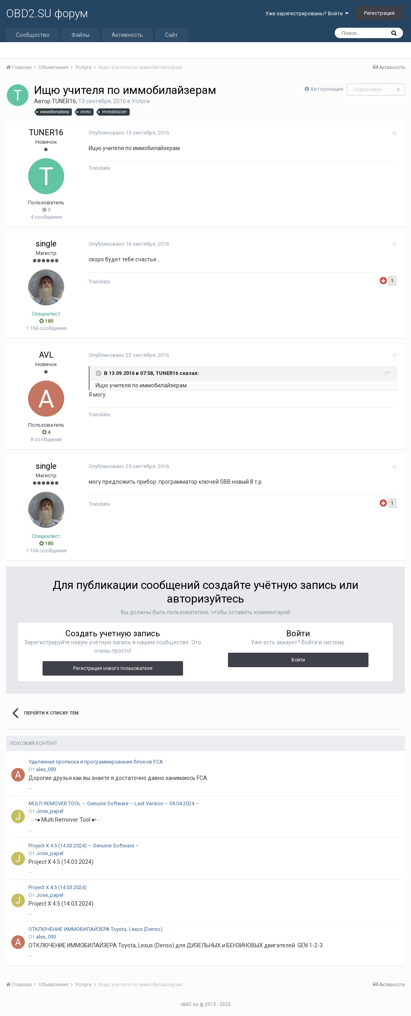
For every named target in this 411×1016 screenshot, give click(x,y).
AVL (46, 355)
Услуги (141, 101)
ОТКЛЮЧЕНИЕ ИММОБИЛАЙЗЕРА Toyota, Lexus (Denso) (95, 929)
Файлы (80, 35)
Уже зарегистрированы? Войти (306, 13)
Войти (298, 660)
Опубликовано (126, 133)
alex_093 (46, 769)
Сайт (171, 35)
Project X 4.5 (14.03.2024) (57, 887)
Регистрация (379, 13)
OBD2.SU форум (47, 13)
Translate (97, 168)
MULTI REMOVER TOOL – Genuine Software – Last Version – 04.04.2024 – (113, 803)
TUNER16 (64, 101)
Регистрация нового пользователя (113, 668)
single (46, 243)
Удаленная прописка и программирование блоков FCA (95, 762)
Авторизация (326, 89)
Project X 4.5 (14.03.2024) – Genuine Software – (83, 846)
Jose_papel (49, 811)
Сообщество (32, 35)
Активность (127, 35)
